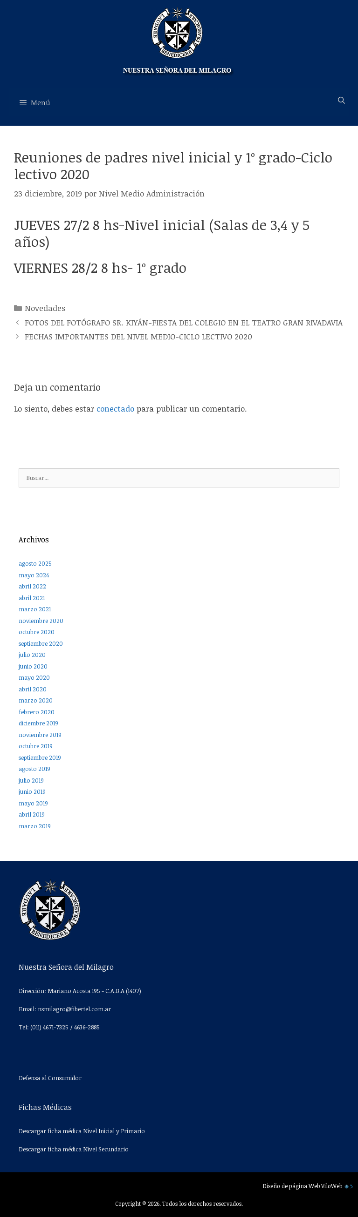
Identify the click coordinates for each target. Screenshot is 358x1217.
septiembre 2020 (41, 643)
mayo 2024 (34, 575)
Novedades (45, 308)
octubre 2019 (36, 746)
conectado (115, 408)
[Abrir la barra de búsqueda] (341, 100)
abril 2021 (32, 598)
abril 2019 (32, 814)
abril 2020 (33, 689)
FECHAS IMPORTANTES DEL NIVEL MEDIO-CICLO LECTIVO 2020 (138, 336)
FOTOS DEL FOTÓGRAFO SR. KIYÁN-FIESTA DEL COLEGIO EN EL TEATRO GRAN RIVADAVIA (184, 322)
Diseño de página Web (291, 1186)
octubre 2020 (37, 632)
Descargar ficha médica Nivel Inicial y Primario (82, 1131)
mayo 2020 (34, 677)
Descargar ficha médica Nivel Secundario (74, 1149)
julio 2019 (31, 780)
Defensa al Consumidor (50, 1078)
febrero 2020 (37, 712)
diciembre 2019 (38, 723)
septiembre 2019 (40, 757)
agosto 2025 (35, 563)
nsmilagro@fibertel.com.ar (74, 1009)
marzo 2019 (35, 826)
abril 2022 (32, 586)
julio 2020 (32, 654)
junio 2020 (33, 666)
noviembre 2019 (40, 734)
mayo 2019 (33, 803)
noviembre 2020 (41, 620)
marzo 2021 (35, 609)
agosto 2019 (34, 768)
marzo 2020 (36, 700)
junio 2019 (32, 791)
